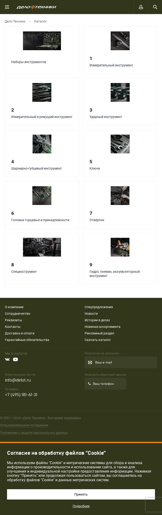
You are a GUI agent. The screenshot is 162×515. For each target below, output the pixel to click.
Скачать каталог (98, 340)
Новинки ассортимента (103, 327)
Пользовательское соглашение (24, 425)
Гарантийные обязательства (27, 340)
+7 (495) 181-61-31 (21, 394)
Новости (91, 313)
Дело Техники (15, 21)
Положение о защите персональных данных (34, 433)
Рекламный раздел (99, 333)
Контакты (12, 327)
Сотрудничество (17, 313)
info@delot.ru (18, 380)
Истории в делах (97, 320)
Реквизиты (13, 320)
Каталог (40, 21)
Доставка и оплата (19, 333)
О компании (14, 307)
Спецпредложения (99, 307)
